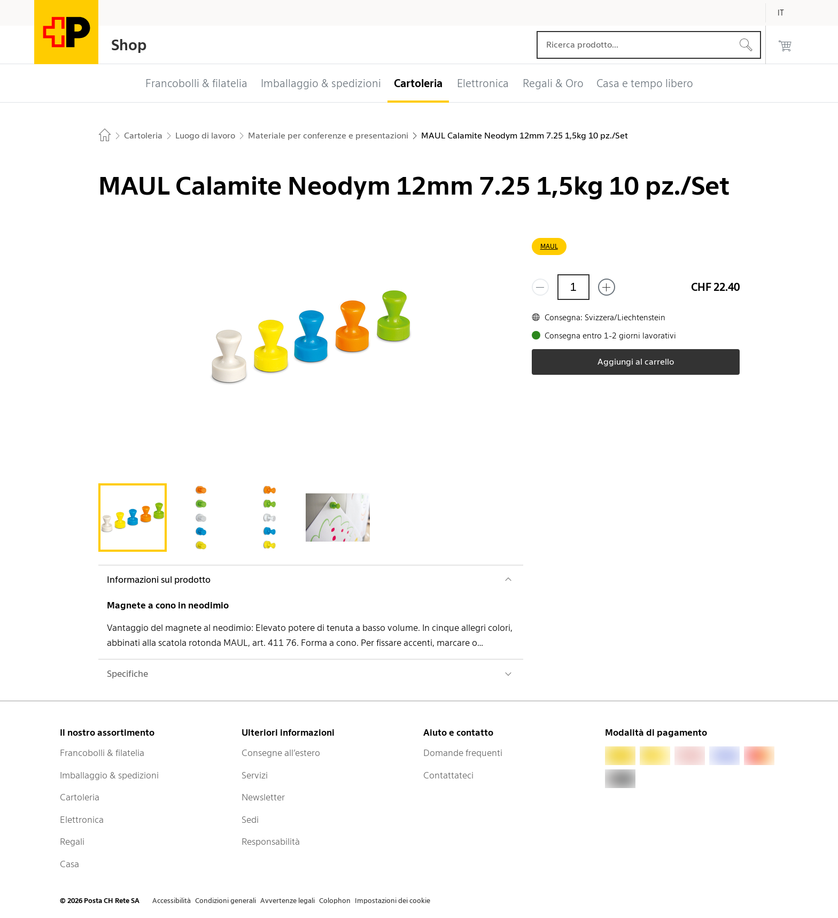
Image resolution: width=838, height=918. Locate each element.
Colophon (335, 901)
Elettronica (82, 819)
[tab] (132, 517)
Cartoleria (79, 797)
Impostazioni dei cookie (392, 901)
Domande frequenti (462, 752)
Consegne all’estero (281, 752)
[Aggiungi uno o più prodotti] (606, 287)
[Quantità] (573, 287)
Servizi (255, 775)
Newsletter (263, 797)
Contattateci (448, 775)
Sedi (250, 819)
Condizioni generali (225, 901)
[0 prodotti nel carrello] (785, 45)
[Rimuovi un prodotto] (540, 287)
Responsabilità (271, 841)
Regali (72, 841)
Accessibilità (171, 901)
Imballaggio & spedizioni (109, 775)
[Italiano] (788, 13)
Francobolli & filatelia (102, 752)
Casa (69, 864)
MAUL (549, 246)
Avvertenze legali (287, 901)
